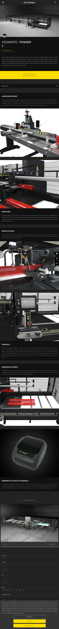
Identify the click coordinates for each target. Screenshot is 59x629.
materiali (6, 51)
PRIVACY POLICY (4, 597)
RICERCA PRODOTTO (5, 568)
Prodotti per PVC (11, 51)
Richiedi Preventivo (29, 75)
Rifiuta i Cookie (29, 621)
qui (23, 613)
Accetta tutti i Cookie (29, 625)
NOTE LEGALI (4, 599)
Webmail (3, 577)
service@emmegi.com (5, 579)
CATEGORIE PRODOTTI (5, 564)
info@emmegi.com (5, 583)
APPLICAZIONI (4, 566)
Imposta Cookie (29, 616)
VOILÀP (3, 558)
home (3, 51)
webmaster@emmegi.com (6, 581)
